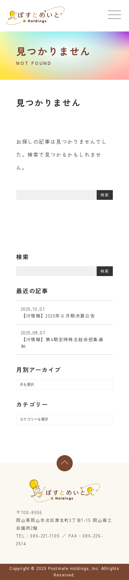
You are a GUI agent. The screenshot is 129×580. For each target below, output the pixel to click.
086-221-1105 (45, 536)
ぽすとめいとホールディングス (35, 15)
